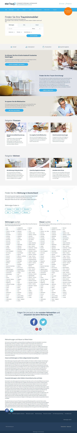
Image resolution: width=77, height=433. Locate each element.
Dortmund (8, 241)
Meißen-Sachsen (32, 244)
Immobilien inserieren (38, 9)
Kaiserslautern (31, 238)
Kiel (7, 276)
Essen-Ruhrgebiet (9, 251)
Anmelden (62, 3)
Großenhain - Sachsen (33, 248)
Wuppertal (8, 261)
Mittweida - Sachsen (33, 251)
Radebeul (30, 292)
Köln (8, 212)
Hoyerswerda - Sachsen (31, 265)
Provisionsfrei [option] (47, 47)
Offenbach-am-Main (21, 249)
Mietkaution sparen (14, 110)
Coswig (30, 297)
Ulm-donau (8, 253)
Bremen (7, 254)
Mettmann (8, 249)
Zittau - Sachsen (32, 269)
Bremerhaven (20, 267)
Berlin (17, 209)
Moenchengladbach (10, 271)
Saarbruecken (8, 299)
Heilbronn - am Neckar (21, 256)
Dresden (7, 248)
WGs (18, 9)
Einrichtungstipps (48, 90)
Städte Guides (47, 9)
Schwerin (19, 289)
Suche (30, 9)
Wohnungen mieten (67, 419)
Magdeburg (8, 282)
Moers (18, 281)
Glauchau (19, 254)
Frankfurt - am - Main (10, 231)
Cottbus (19, 286)
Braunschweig (9, 274)
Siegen (18, 282)
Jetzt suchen (33, 36)
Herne (18, 241)
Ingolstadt (19, 248)
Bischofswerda (31, 267)
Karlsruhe (8, 244)
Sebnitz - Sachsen (32, 284)
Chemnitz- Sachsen (10, 279)
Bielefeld (8, 262)
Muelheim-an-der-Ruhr (21, 229)
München (26, 212)
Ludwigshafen (20, 228)
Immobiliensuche (68, 413)
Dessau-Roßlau (20, 296)
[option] (15, 135)
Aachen (7, 277)
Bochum (7, 259)
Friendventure (41, 431)
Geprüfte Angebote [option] (63, 47)
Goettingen (19, 261)
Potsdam (30, 241)
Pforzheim (19, 257)
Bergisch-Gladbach (21, 271)
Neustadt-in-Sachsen (33, 282)
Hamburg (9, 209)
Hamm (7, 300)
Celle (29, 289)
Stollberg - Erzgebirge (33, 261)
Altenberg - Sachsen (32, 274)
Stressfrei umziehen (47, 413)
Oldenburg (19, 231)
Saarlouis (30, 287)
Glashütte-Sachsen (32, 280)
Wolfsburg (19, 259)
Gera (18, 291)
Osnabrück (19, 233)
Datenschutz (63, 426)
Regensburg (19, 244)
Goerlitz (18, 300)
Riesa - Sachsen (32, 246)
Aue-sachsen (31, 239)
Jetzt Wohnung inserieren (68, 11)
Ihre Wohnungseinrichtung (58, 413)
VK (40, 329)
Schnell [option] (13, 47)
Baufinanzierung (38, 413)
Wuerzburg (19, 251)
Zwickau (19, 294)
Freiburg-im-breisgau (10, 284)
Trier (18, 277)
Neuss (18, 243)
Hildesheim (19, 284)
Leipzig (7, 246)
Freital (30, 231)
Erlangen (19, 272)
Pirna (29, 229)
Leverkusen (19, 234)
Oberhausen (8, 292)
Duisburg (8, 257)
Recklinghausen (20, 269)
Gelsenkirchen (9, 272)
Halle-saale (8, 281)
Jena (18, 274)
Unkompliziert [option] (30, 47)
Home (9, 413)
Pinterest (36, 329)
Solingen (19, 238)
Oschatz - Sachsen (32, 257)
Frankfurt (16, 212)
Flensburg (19, 292)
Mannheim (8, 267)
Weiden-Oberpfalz (32, 243)
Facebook (34, 322)
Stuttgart (8, 238)
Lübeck (7, 287)
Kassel (7, 296)
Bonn (7, 264)
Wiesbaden (8, 243)
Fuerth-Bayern (20, 253)
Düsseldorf (26, 209)
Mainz (7, 289)
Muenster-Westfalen (10, 266)
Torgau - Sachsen (32, 256)
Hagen (7, 297)
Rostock (7, 294)
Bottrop (19, 262)
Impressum (69, 426)
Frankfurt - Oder (32, 233)
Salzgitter (19, 279)
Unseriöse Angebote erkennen (18, 413)
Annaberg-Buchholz (32, 259)
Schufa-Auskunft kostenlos (16, 64)
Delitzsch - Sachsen (32, 254)
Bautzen (30, 228)
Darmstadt (19, 239)
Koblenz (18, 266)
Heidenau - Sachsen (32, 234)
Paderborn (19, 246)
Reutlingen (19, 264)
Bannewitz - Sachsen (33, 285)
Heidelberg (19, 236)
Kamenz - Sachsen (32, 262)
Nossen (30, 295)
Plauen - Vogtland (20, 299)
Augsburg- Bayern (9, 269)
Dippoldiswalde (31, 275)
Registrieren (68, 3)
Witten (18, 287)
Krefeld (7, 286)
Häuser (24, 9)
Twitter (43, 322)
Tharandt (30, 294)
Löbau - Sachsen (32, 272)
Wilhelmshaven (20, 297)
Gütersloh (30, 236)
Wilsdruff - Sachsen (32, 277)
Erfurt (7, 291)
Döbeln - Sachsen (32, 253)
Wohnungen (11, 9)
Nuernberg (8, 239)
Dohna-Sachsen (32, 279)
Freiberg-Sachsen (32, 249)
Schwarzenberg (32, 270)
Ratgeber (55, 9)
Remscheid (19, 276)
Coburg (30, 290)
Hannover (8, 256)
